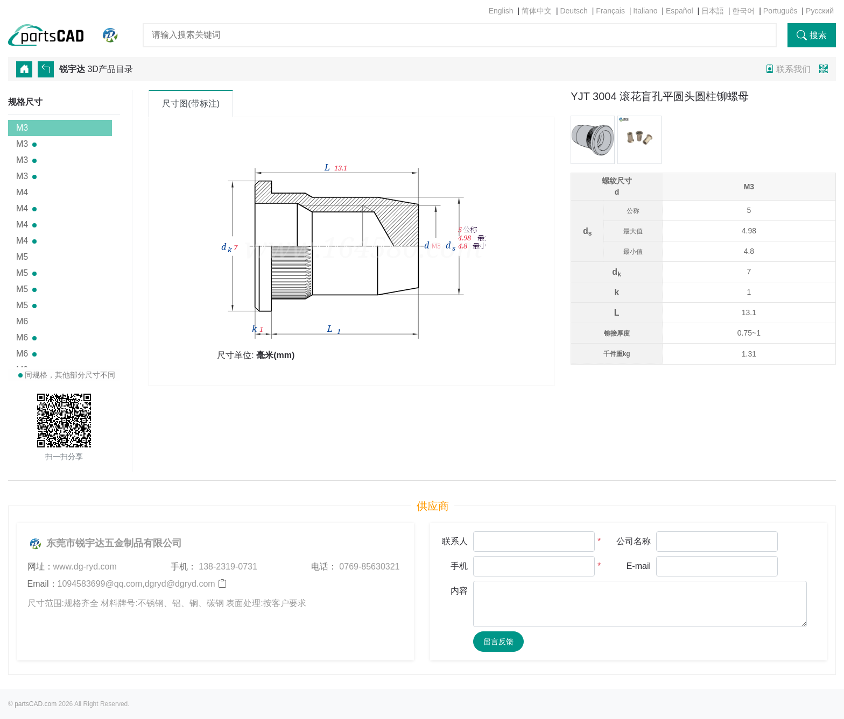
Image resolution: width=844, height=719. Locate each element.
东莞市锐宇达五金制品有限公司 (104, 544)
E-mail (639, 566)
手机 (459, 566)
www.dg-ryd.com (85, 566)
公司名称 (633, 541)
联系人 (455, 541)
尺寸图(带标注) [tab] (191, 103)
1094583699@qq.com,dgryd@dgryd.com (136, 583)
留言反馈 (498, 641)
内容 (459, 590)
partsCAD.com (36, 704)
